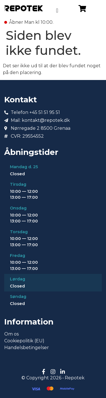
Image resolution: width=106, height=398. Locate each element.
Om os (11, 334)
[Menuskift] (57, 10)
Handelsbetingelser (26, 347)
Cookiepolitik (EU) (24, 340)
